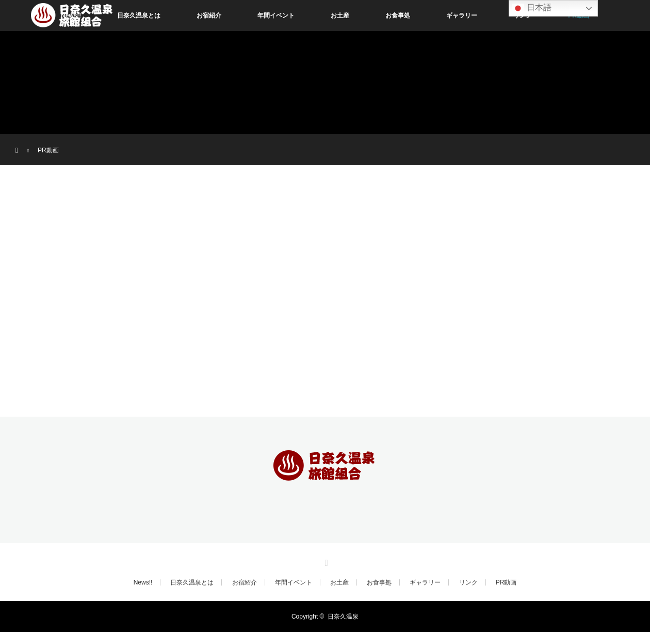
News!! (143, 582)
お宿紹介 (209, 15)
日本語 (531, 8)
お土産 (340, 15)
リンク (468, 582)
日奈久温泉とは (138, 15)
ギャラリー (461, 15)
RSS (325, 561)
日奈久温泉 (343, 616)
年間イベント (276, 15)
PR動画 (506, 582)
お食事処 (397, 15)
